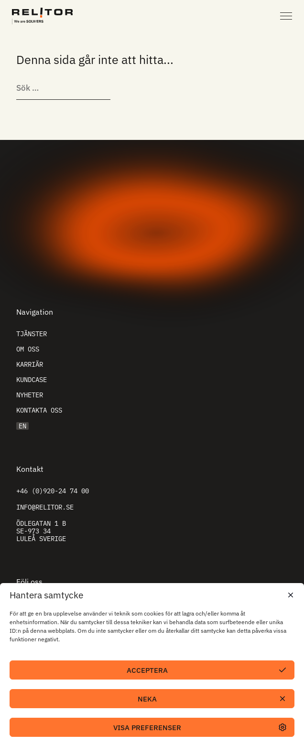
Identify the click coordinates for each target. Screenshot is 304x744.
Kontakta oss (39, 410)
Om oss (27, 349)
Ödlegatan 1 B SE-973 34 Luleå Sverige (41, 531)
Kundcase (31, 379)
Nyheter (29, 395)
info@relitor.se (45, 507)
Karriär (29, 364)
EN (22, 426)
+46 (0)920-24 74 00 (52, 491)
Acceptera (147, 670)
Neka (147, 698)
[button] (289, 595)
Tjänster (31, 333)
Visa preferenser (147, 727)
